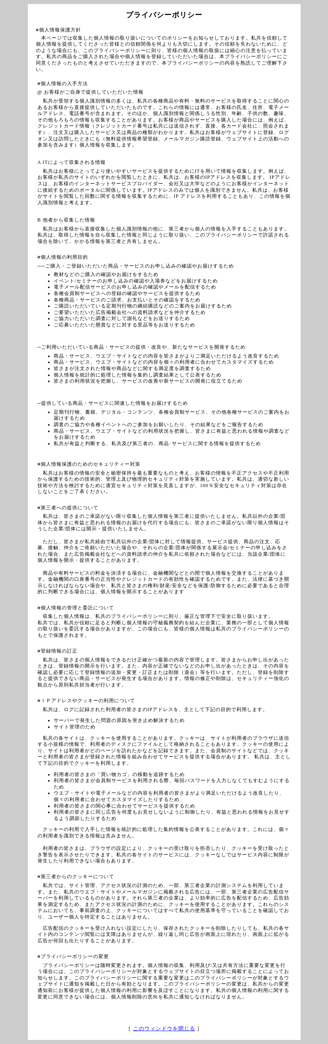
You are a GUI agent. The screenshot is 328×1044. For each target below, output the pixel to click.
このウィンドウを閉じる (164, 1028)
